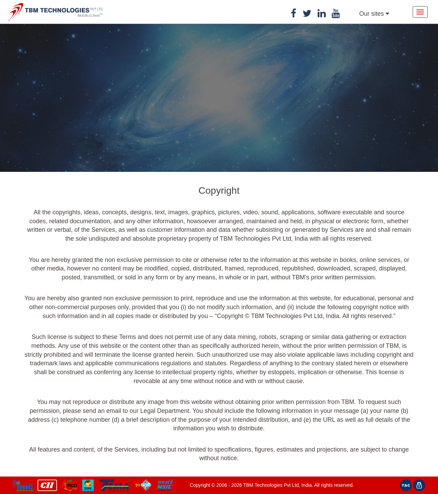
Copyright (200, 485)
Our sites (374, 13)
